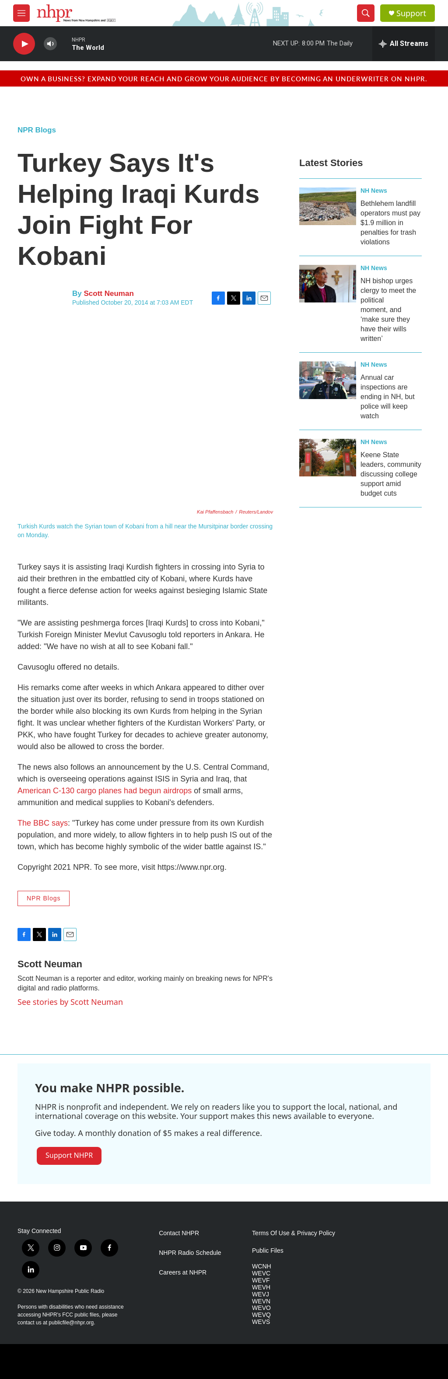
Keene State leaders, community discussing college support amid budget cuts (390, 474)
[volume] (50, 44)
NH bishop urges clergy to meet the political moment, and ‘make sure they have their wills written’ (388, 309)
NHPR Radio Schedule (190, 1253)
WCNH (261, 1266)
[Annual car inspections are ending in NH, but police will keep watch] (327, 380)
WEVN (261, 1301)
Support (411, 13)
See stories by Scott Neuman (70, 1002)
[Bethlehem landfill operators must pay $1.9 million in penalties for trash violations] (327, 206)
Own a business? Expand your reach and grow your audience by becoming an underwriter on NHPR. (224, 78)
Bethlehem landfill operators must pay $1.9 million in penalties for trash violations (390, 223)
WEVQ (261, 1315)
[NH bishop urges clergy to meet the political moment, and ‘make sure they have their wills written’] (327, 283)
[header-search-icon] (365, 13)
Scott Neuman (108, 293)
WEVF (261, 1280)
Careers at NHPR (182, 1272)
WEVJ (260, 1294)
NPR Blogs (37, 130)
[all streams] (403, 43)
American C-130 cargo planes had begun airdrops (105, 790)
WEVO (261, 1308)
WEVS (261, 1322)
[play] (24, 44)
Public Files (268, 1250)
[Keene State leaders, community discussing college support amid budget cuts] (327, 457)
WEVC (261, 1273)
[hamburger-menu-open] (21, 13)
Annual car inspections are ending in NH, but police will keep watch (387, 397)
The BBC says (43, 823)
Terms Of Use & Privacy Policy (293, 1233)
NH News (373, 190)
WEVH (261, 1287)
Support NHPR (69, 1155)
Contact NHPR (179, 1233)
